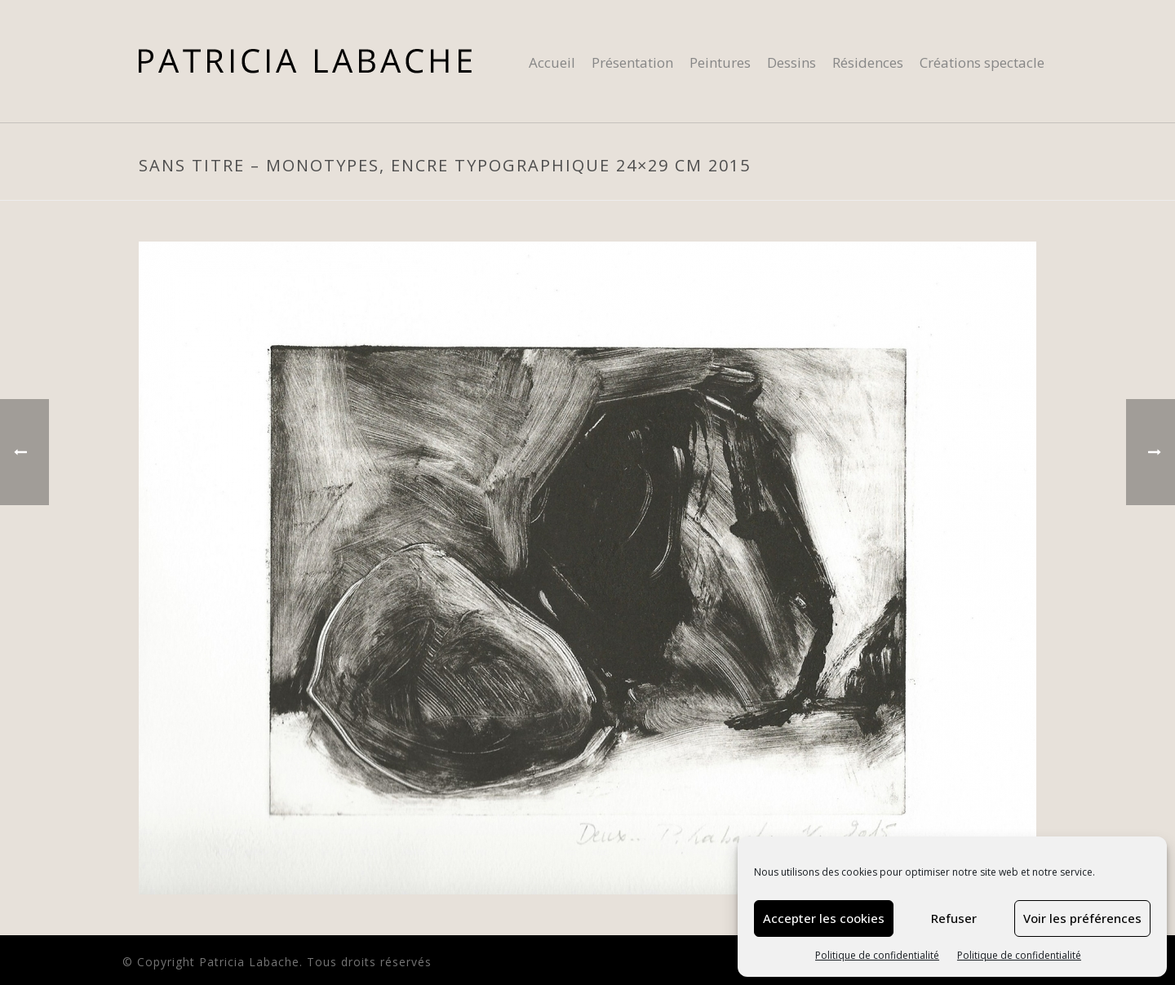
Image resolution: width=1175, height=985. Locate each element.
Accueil (552, 62)
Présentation (632, 62)
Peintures (720, 62)
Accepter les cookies (824, 918)
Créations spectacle (982, 62)
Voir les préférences (1082, 918)
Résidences (867, 62)
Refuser (954, 918)
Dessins (791, 62)
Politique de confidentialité (877, 955)
